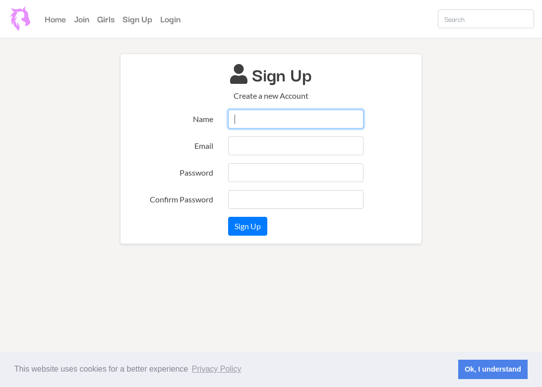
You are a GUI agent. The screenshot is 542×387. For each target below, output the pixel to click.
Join (81, 18)
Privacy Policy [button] (216, 369)
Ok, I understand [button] (493, 369)
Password (196, 172)
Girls (106, 18)
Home (57, 18)
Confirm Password (181, 199)
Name (203, 119)
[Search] (486, 18)
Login (170, 18)
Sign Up (137, 18)
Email (203, 145)
